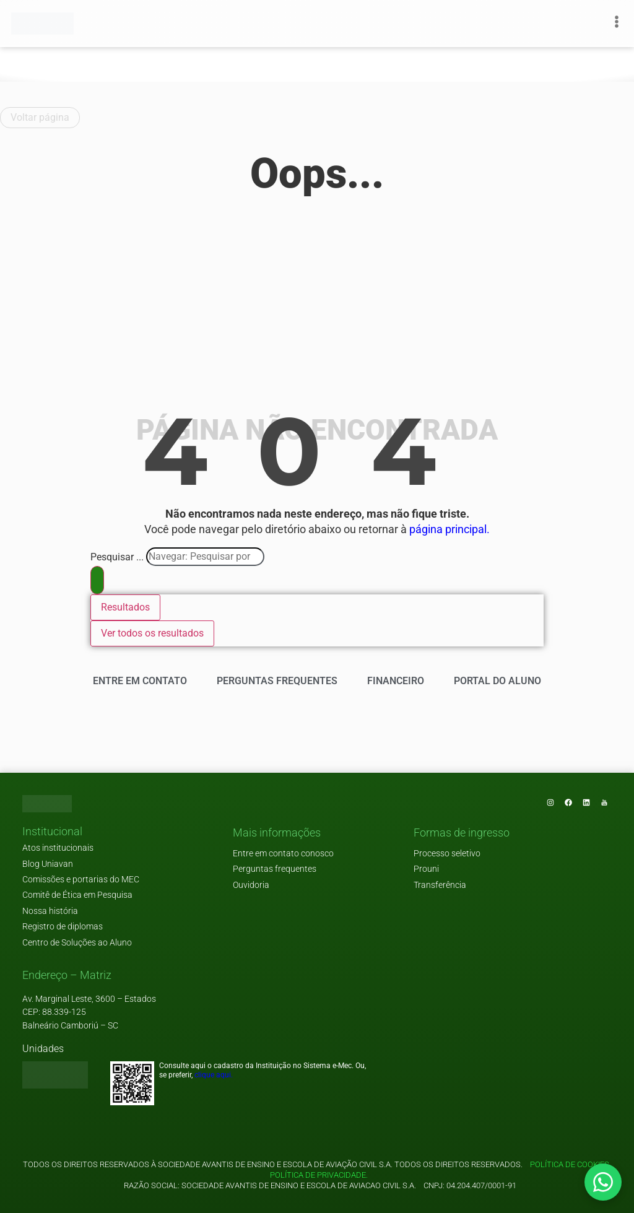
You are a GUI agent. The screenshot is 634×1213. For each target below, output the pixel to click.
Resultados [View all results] (125, 607)
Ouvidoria (251, 885)
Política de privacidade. (317, 1175)
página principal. (449, 529)
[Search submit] (97, 580)
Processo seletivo (447, 853)
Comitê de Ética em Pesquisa (77, 895)
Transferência (440, 885)
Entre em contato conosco (283, 853)
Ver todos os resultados (152, 633)
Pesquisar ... (117, 557)
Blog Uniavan (47, 864)
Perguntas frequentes (274, 869)
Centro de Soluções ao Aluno (77, 942)
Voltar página (40, 117)
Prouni (426, 869)
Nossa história (50, 911)
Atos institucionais (57, 848)
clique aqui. (213, 1075)
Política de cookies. (570, 1164)
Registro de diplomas (62, 926)
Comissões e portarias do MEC (80, 879)
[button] (52, 832)
